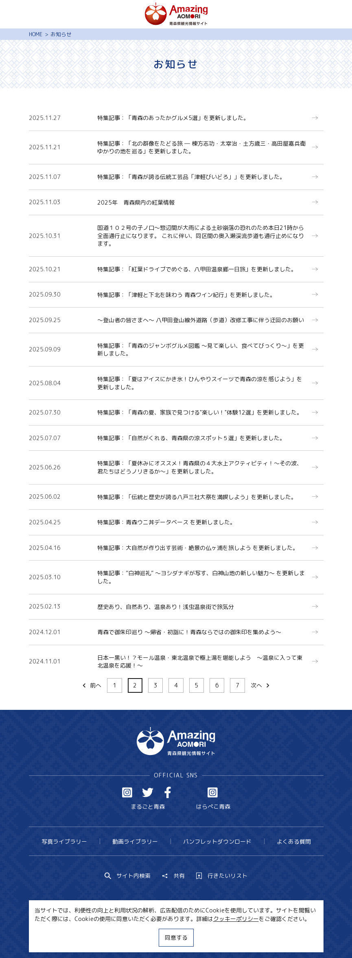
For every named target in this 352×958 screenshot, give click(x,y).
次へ (261, 685)
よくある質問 (294, 841)
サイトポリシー (203, 937)
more (173, 113)
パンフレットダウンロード (217, 841)
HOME (35, 34)
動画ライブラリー (135, 841)
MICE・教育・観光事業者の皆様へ (127, 937)
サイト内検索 (128, 876)
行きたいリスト (221, 876)
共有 (173, 876)
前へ (91, 685)
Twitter (147, 792)
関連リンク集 (251, 937)
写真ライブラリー (64, 841)
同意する (176, 937)
